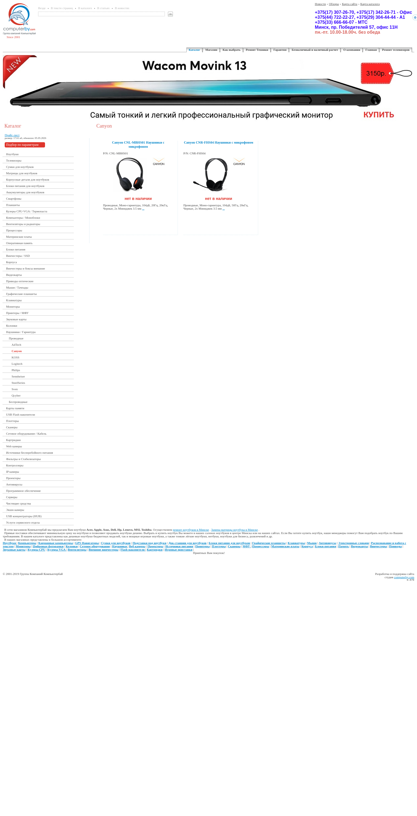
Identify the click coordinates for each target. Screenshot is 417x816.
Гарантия (279, 49)
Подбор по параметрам (22, 144)
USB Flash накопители (20, 414)
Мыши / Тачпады (17, 287)
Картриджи (13, 440)
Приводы (395, 546)
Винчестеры (378, 546)
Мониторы (13, 306)
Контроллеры (14, 465)
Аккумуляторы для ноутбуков (25, 192)
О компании (351, 49)
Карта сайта (349, 4)
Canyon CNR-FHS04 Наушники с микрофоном (218, 142)
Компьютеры (27, 543)
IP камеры (12, 471)
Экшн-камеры (15, 509)
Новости (320, 4)
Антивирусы (14, 484)
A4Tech (16, 344)
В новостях (122, 8)
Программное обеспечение (23, 490)
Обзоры (334, 4)
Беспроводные (18, 401)
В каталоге (85, 8)
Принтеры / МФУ (17, 313)
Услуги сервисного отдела (23, 522)
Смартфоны (13, 198)
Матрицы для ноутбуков (21, 173)
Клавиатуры (14, 300)
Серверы (11, 497)
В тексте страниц (62, 8)
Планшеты (13, 205)
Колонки (11, 325)
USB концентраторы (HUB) (23, 516)
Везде (42, 8)
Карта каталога (370, 4)
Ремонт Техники (257, 49)
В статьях (103, 8)
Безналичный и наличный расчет (315, 49)
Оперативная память (19, 243)
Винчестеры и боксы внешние (25, 268)
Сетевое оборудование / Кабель (26, 433)
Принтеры (202, 546)
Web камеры (14, 446)
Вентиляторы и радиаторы (23, 224)
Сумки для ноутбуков (20, 166)
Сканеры (11, 427)
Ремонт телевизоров (396, 49)
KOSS (15, 357)
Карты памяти (15, 408)
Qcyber (16, 395)
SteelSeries (18, 382)
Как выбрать (232, 49)
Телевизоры (13, 160)
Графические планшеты (21, 293)
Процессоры (14, 230)
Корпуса (11, 262)
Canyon (17, 351)
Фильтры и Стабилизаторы (23, 459)
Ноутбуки (12, 154)
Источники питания (179, 546)
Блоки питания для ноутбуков (25, 186)
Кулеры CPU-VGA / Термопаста (26, 211)
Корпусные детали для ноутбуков (27, 179)
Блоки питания (15, 249)
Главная (371, 49)
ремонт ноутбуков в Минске (191, 529)
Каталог (194, 49)
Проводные (16, 338)
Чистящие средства (18, 503)
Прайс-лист (12, 135)
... (143, 208)
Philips (16, 370)
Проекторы (13, 478)
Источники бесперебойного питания (29, 452)
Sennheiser (18, 376)
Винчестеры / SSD (18, 255)
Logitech (17, 363)
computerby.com (404, 577)
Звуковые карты (16, 319)
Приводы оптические (19, 281)
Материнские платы (19, 236)
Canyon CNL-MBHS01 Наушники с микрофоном (138, 145)
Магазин (211, 49)
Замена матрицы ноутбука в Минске (234, 529)
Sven (15, 389)
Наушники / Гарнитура (21, 332)
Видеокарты (14, 274)
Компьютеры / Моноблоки (23, 217)
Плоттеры (12, 420)
